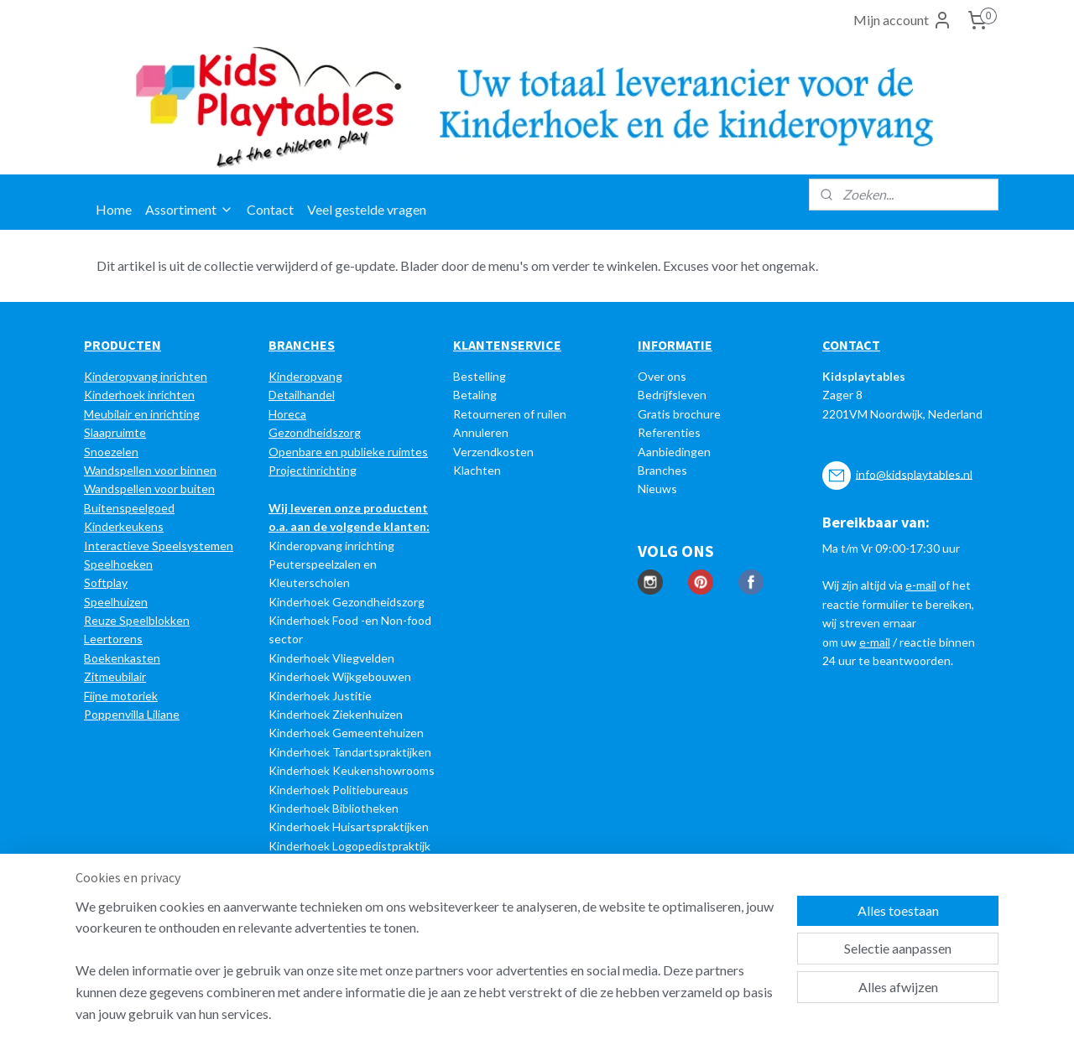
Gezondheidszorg (314, 432)
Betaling (475, 394)
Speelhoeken (118, 564)
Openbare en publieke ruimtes (348, 452)
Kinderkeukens (124, 526)
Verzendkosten (493, 452)
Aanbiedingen (674, 452)
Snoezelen (111, 452)
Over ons (662, 376)
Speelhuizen (116, 602)
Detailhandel (301, 394)
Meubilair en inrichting (142, 414)
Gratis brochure (679, 414)
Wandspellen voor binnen (150, 470)
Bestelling (479, 376)
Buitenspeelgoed (129, 508)
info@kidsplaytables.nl (914, 473)
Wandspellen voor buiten (149, 488)
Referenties (669, 432)
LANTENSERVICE (511, 344)
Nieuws (657, 488)
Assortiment (189, 209)
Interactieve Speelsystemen (158, 545)
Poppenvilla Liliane (132, 714)
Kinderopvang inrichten (145, 376)
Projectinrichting (312, 470)
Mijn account (902, 20)
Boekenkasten (122, 658)
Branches (662, 470)
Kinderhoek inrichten (139, 394)
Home (114, 209)
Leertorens (113, 639)
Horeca (287, 414)
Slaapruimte (115, 432)
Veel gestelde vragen (366, 209)
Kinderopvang (305, 376)
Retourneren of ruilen (509, 414)
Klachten (477, 470)
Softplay (106, 582)
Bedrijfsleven (672, 394)
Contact (270, 209)
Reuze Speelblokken (137, 620)
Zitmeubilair (115, 676)
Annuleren (480, 432)
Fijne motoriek (121, 696)
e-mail (920, 585)
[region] (426, 970)
